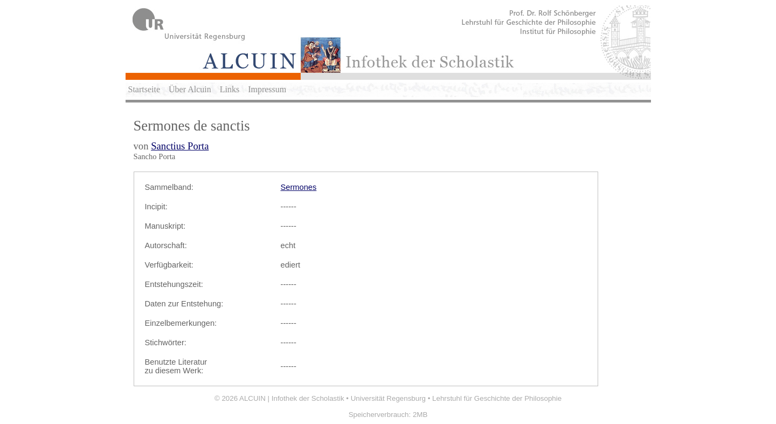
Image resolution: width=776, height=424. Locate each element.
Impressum (267, 89)
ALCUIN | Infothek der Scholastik (291, 398)
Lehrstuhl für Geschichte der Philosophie (497, 398)
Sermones (299, 187)
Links (229, 89)
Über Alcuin (190, 89)
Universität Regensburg (388, 398)
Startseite (144, 89)
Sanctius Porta (180, 146)
